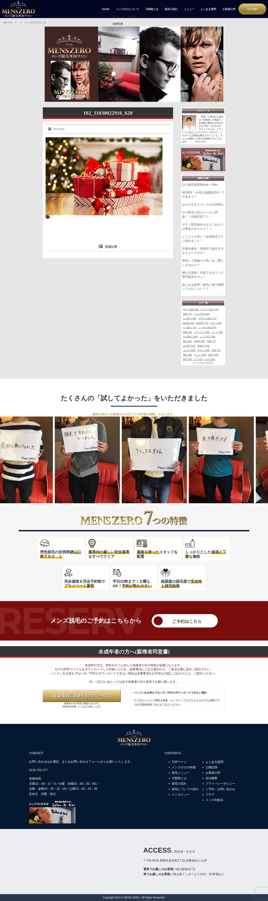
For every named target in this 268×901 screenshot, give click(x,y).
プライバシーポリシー (220, 783)
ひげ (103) (210, 359)
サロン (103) (203, 350)
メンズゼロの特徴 (184, 767)
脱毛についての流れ (185, 789)
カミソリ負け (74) (210, 309)
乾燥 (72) (216, 350)
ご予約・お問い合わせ (220, 789)
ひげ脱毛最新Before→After (200, 184)
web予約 (252, 9)
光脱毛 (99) (199, 341)
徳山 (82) (187, 341)
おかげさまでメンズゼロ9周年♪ (203, 204)
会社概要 (211, 778)
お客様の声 (228, 9)
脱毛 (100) (213, 355)
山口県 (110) (189, 346)
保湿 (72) (187, 314)
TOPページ (179, 762)
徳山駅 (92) (188, 323)
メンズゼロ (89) (207, 336)
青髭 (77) (211, 341)
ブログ (209, 794)
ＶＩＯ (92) (217, 332)
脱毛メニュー (181, 772)
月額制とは (151, 9)
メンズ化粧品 (214, 799)
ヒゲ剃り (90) (190, 318)
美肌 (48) (187, 332)
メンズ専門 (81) (202, 314)
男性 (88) (187, 355)
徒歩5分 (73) (202, 323)
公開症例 (211, 767)
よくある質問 (208, 9)
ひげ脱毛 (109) (190, 336)
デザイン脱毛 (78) (207, 318)
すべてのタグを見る (203, 363)
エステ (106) (189, 350)
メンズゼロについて (127, 9)
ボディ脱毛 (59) (191, 309)
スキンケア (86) (202, 332)
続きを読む (201, 141)
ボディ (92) (216, 323)
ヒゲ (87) (198, 359)
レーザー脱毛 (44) (207, 327)
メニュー (189, 9)
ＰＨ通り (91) (190, 327)
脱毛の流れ (171, 9)
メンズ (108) (200, 355)
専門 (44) (187, 359)
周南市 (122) (203, 346)
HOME (106, 9)
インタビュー (181, 794)
